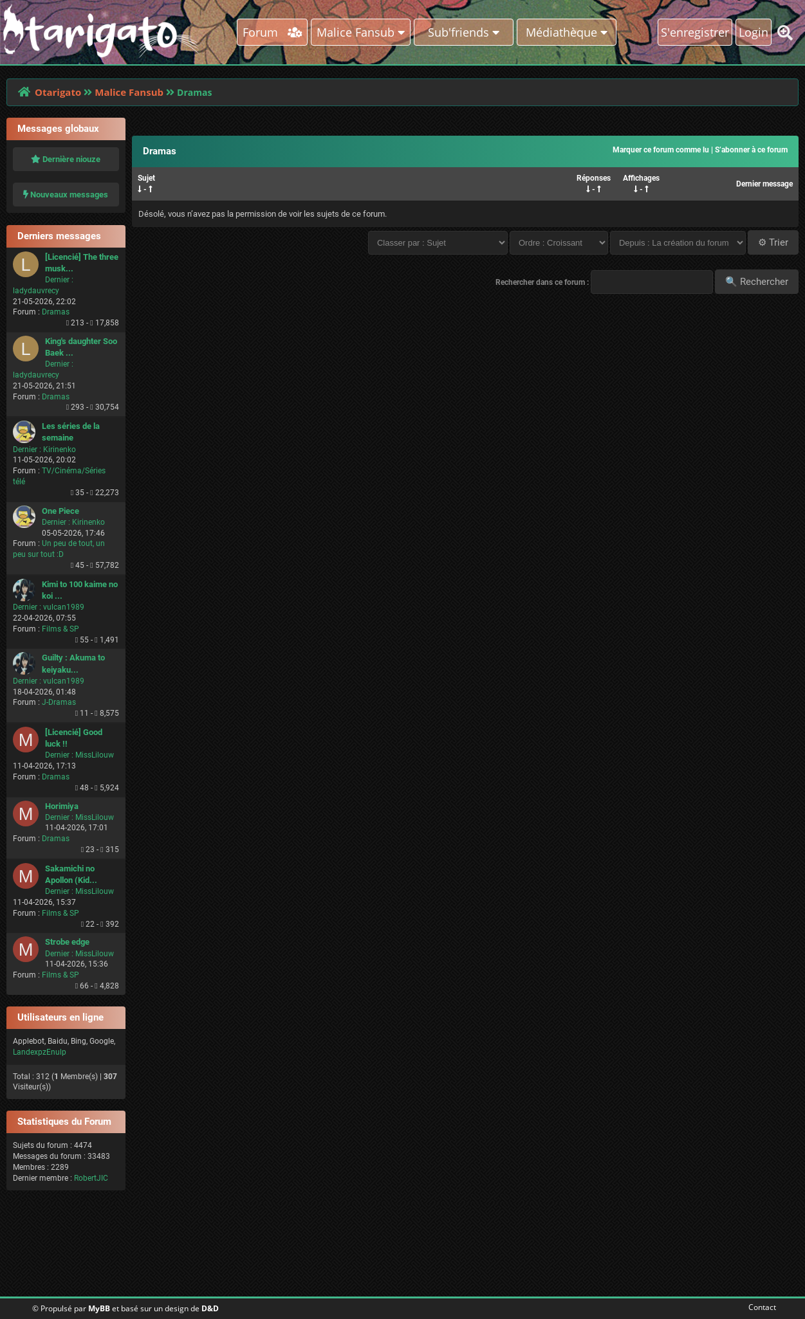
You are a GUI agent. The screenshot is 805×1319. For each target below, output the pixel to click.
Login (753, 32)
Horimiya (62, 806)
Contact (759, 1307)
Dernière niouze (65, 159)
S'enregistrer (695, 32)
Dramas (55, 311)
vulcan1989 (63, 607)
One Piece (60, 511)
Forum (272, 32)
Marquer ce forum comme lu (661, 149)
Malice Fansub (129, 92)
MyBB (99, 1308)
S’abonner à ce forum (751, 149)
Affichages (641, 178)
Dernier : (59, 279)
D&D (210, 1308)
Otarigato (58, 92)
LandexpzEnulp (39, 1052)
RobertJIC (91, 1178)
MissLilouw (94, 755)
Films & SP (60, 628)
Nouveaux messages (65, 194)
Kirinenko (59, 449)
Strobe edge (67, 942)
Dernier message (764, 183)
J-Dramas (59, 702)
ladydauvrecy (36, 290)
